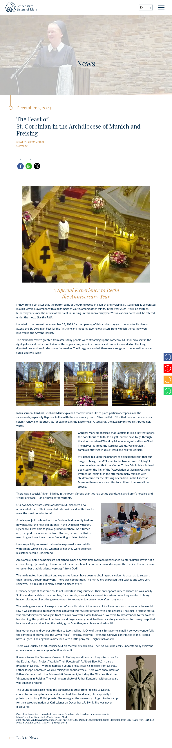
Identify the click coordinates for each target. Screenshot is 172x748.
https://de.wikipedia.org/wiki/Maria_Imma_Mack (42, 717)
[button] (20, 166)
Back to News (27, 737)
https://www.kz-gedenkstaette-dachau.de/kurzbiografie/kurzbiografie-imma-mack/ (65, 714)
